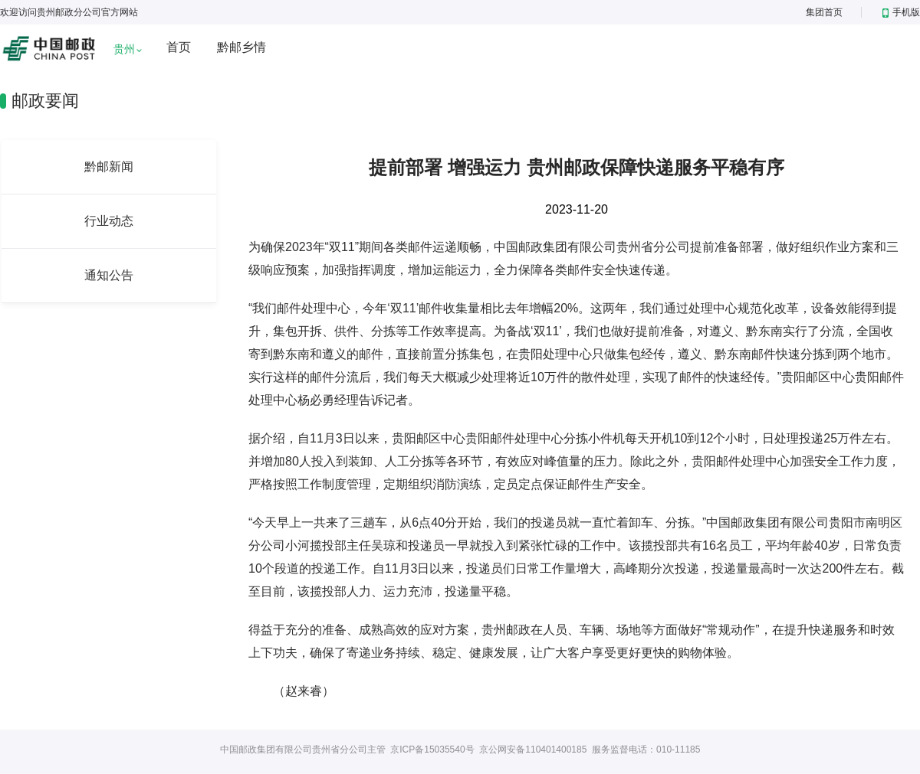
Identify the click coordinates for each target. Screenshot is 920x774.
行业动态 (108, 220)
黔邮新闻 (108, 166)
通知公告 (108, 275)
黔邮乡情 (241, 47)
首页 (178, 47)
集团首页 (824, 12)
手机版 (901, 12)
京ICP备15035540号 (432, 749)
